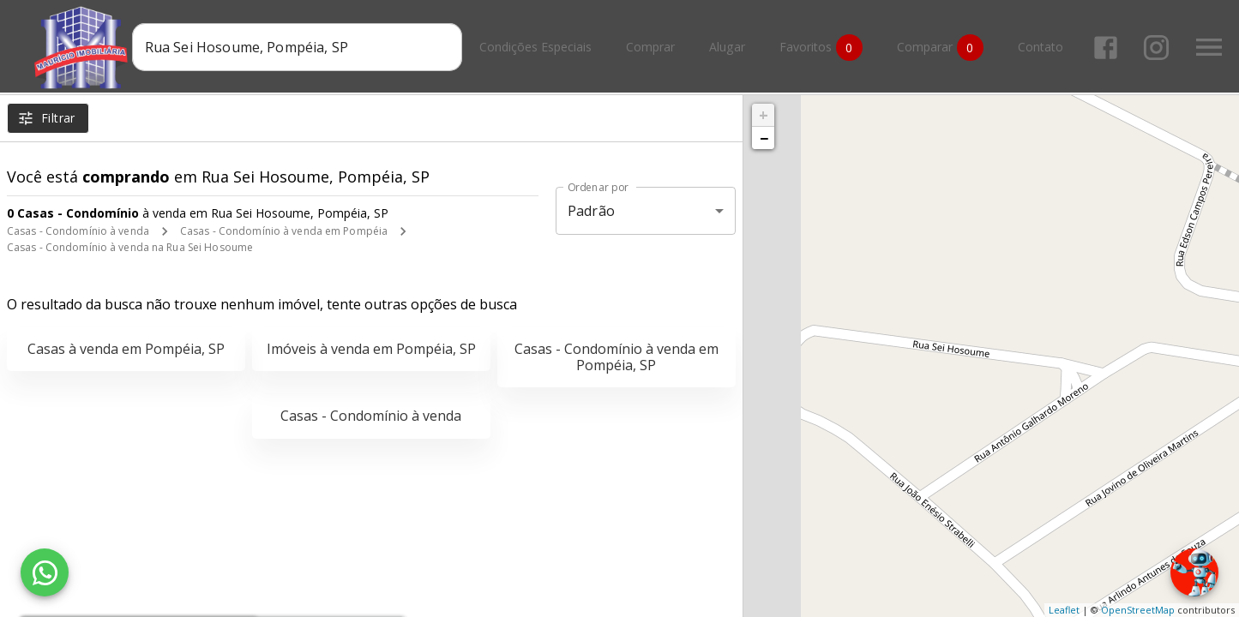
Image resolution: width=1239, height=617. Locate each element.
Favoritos (823, 47)
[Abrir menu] (1211, 47)
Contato (1043, 47)
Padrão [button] (591, 210)
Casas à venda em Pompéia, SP (126, 348)
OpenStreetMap (1138, 609)
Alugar (730, 47)
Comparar (942, 47)
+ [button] (763, 115)
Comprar (653, 47)
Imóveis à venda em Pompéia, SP (371, 348)
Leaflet (1064, 609)
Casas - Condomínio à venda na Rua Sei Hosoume (130, 247)
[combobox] (300, 47)
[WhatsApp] (45, 572)
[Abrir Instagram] (1159, 48)
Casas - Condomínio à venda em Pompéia (284, 231)
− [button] (764, 138)
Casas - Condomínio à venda (78, 231)
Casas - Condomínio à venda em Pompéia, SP (616, 356)
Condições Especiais (538, 47)
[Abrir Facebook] (1108, 48)
